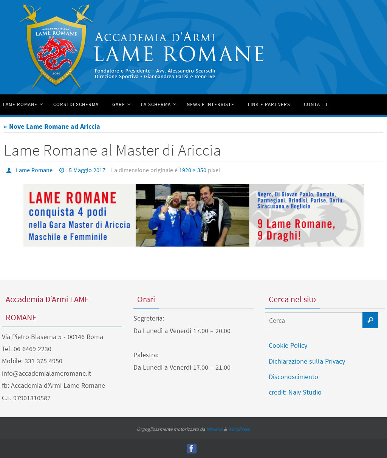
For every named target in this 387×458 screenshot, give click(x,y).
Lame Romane (34, 170)
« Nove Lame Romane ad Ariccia (52, 126)
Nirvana (214, 429)
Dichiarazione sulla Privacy (307, 361)
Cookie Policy (288, 345)
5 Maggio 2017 (87, 170)
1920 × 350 (192, 170)
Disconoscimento (293, 376)
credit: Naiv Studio (295, 392)
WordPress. (239, 429)
